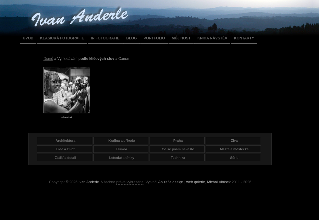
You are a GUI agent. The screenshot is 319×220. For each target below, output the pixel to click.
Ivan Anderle (89, 182)
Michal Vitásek (219, 182)
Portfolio (154, 38)
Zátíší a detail (65, 158)
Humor (121, 149)
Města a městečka (234, 149)
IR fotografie (105, 38)
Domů (48, 59)
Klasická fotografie (62, 38)
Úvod (28, 38)
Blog (131, 38)
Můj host (181, 38)
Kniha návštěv (212, 38)
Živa (234, 140)
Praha (178, 140)
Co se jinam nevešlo (178, 149)
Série (234, 158)
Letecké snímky (121, 158)
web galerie (195, 182)
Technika (178, 158)
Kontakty (244, 38)
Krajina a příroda (121, 140)
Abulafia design (170, 182)
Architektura (66, 140)
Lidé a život (65, 149)
